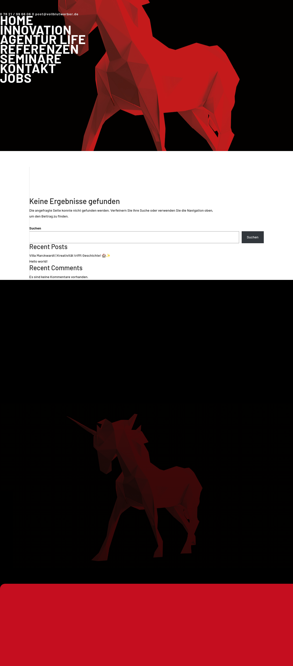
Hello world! (38, 261)
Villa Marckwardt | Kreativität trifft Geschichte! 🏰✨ (69, 255)
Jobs (16, 77)
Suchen (35, 228)
